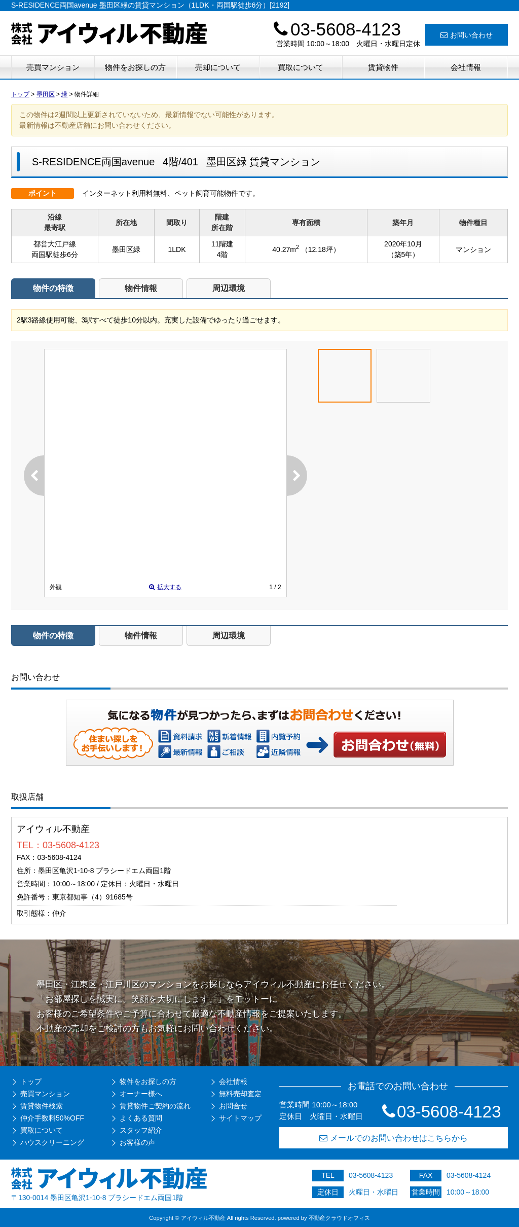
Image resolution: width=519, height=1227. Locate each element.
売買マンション (53, 67)
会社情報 (466, 67)
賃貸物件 (383, 67)
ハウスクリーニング (52, 1142)
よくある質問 (141, 1118)
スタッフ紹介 (141, 1130)
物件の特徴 (53, 288)
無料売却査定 (240, 1094)
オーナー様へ (141, 1094)
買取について (300, 67)
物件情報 (141, 288)
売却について (218, 67)
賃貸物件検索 (41, 1106)
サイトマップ (240, 1118)
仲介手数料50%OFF (52, 1118)
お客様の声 (137, 1142)
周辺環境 (228, 288)
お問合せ (233, 1106)
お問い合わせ (466, 35)
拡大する (165, 587)
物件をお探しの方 (135, 67)
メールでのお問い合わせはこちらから (393, 1138)
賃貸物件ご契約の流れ (155, 1106)
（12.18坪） (320, 249)
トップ (31, 1081)
